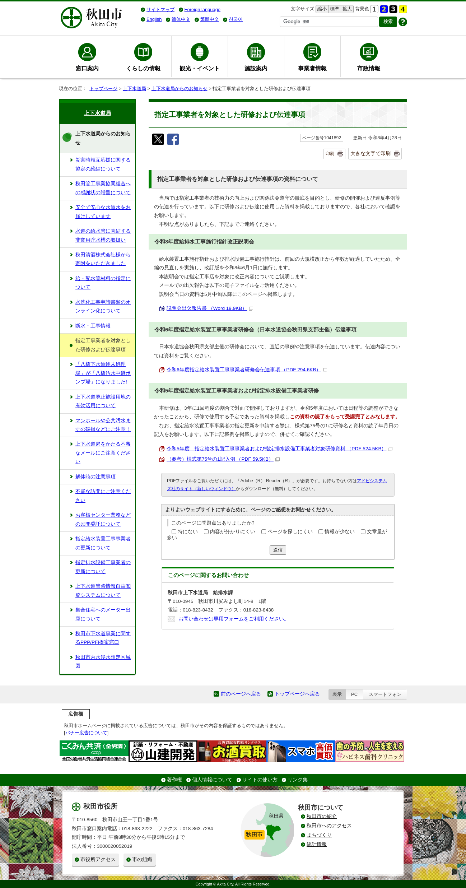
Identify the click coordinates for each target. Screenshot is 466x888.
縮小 (321, 9)
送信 (278, 550)
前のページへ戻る (241, 694)
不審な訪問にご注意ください (103, 496)
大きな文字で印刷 (370, 153)
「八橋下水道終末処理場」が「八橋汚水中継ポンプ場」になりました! (103, 373)
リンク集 (298, 779)
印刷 (330, 153)
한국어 (236, 19)
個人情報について (212, 779)
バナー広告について (86, 732)
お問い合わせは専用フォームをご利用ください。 (233, 619)
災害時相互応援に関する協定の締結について (103, 164)
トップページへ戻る (297, 694)
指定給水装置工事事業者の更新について (103, 543)
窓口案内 (87, 68)
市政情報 (368, 68)
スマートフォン (385, 694)
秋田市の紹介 (322, 816)
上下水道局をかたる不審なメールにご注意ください (103, 452)
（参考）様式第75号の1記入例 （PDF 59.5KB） (223, 459)
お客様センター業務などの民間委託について (103, 519)
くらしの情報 (143, 68)
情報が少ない (340, 531)
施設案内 (255, 68)
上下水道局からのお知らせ (180, 88)
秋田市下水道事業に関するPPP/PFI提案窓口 (103, 638)
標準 (333, 9)
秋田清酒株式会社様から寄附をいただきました (103, 259)
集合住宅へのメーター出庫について (103, 614)
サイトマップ (160, 9)
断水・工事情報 (93, 326)
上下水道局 (134, 88)
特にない (188, 531)
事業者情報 (312, 68)
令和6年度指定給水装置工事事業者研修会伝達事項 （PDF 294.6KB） (247, 369)
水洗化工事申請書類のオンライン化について (103, 306)
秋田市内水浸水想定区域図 (103, 662)
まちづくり (319, 835)
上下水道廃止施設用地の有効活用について (103, 401)
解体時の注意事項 (95, 476)
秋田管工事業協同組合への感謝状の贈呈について (103, 188)
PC (354, 694)
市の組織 (142, 859)
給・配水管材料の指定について (103, 283)
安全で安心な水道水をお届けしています (103, 212)
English (154, 19)
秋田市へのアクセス (329, 825)
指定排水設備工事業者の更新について (103, 567)
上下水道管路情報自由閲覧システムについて (103, 591)
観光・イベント (200, 68)
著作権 (174, 779)
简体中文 (181, 19)
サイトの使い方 (260, 779)
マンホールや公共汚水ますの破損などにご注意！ (103, 425)
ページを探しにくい (290, 531)
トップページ (103, 88)
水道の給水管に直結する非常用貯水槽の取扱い (103, 235)
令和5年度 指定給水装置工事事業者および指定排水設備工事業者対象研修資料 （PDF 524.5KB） (279, 448)
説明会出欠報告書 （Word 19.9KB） (210, 308)
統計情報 (317, 844)
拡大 (346, 9)
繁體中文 (209, 19)
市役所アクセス (98, 859)
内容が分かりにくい (232, 531)
